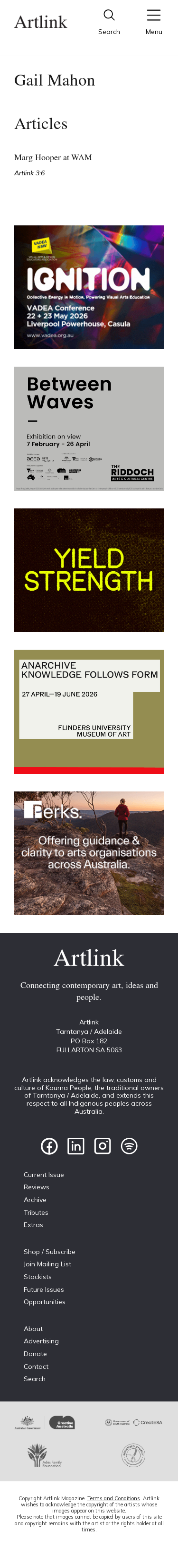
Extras (33, 1224)
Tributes (36, 1212)
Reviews (36, 1187)
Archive (35, 1199)
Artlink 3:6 (29, 173)
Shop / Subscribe (49, 1251)
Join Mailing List (47, 1264)
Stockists (38, 1276)
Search (35, 1379)
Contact (36, 1366)
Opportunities (45, 1302)
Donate (35, 1353)
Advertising (41, 1341)
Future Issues (44, 1289)
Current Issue (44, 1174)
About (33, 1328)
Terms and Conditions (113, 1498)
